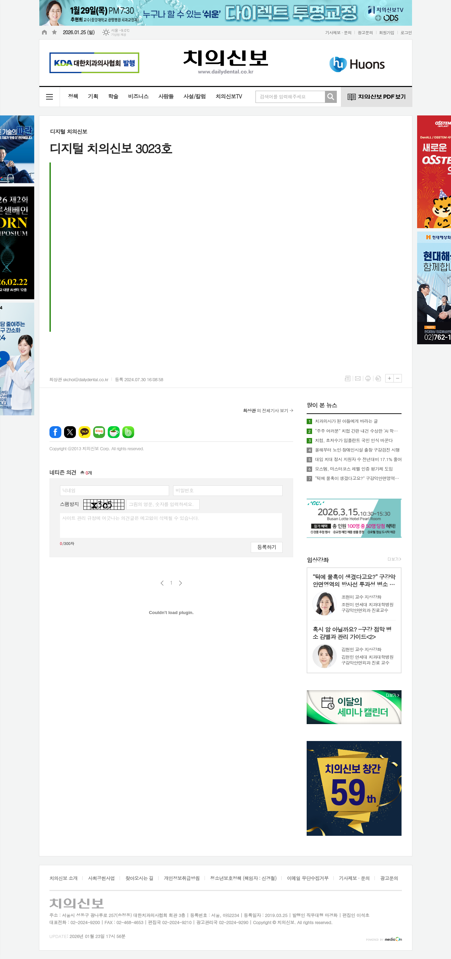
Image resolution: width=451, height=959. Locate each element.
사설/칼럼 (194, 96)
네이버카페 (114, 432)
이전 (162, 583)
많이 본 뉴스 (322, 405)
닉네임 (69, 490)
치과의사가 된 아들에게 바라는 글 (346, 421)
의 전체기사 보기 (265, 410)
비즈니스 (138, 96)
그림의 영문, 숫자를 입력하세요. (161, 504)
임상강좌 (317, 560)
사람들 (165, 96)
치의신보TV (229, 96)
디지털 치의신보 (68, 131)
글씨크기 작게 (397, 378)
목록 (347, 378)
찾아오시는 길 (139, 878)
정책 (73, 96)
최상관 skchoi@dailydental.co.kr (78, 379)
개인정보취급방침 (182, 878)
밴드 (128, 432)
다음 (180, 583)
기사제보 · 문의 (338, 32)
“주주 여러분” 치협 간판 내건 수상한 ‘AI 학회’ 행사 (358, 431)
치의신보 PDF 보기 (376, 97)
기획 (93, 96)
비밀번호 (184, 490)
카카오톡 (84, 432)
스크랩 (378, 378)
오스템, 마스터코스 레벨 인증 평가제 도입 (354, 469)
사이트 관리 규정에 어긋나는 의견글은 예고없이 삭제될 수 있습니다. (130, 518)
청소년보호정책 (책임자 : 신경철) (243, 878)
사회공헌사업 (101, 878)
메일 (357, 378)
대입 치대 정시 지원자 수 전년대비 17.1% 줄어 (358, 459)
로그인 (406, 32)
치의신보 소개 (63, 878)
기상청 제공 (118, 34)
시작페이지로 (44, 32)
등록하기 (266, 546)
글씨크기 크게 (389, 378)
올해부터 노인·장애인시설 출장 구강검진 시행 (357, 450)
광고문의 (365, 32)
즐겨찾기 (54, 32)
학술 (113, 96)
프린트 (368, 378)
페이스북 (55, 432)
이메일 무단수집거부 (307, 878)
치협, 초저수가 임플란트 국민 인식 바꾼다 (354, 440)
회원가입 (386, 32)
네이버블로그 (99, 432)
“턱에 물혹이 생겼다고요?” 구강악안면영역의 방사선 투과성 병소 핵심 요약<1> (358, 478)
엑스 (70, 432)
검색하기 (330, 97)
